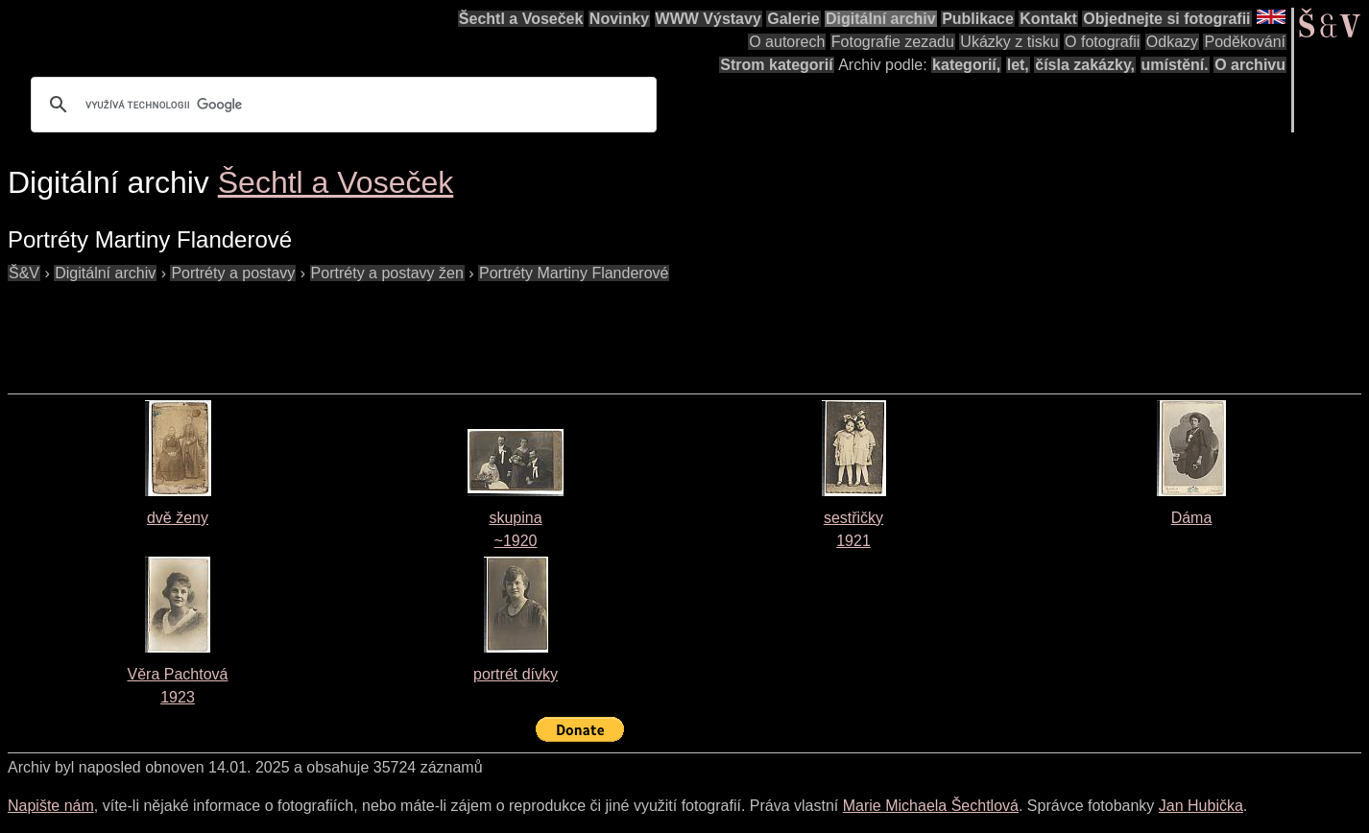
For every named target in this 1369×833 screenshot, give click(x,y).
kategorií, (966, 65)
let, (1018, 65)
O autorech (787, 42)
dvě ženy (177, 518)
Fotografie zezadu (892, 42)
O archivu (1249, 65)
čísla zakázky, (1085, 65)
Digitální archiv (881, 19)
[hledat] (340, 104)
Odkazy (1172, 42)
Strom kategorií (776, 65)
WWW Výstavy (708, 19)
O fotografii (1102, 42)
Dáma (1192, 518)
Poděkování (1244, 42)
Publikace (978, 19)
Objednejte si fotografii (1166, 19)
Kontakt (1048, 19)
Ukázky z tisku (1009, 42)
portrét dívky (515, 674)
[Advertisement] (357, 328)
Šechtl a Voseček (521, 19)
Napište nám (51, 805)
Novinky (619, 19)
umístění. (1175, 65)
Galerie (793, 19)
